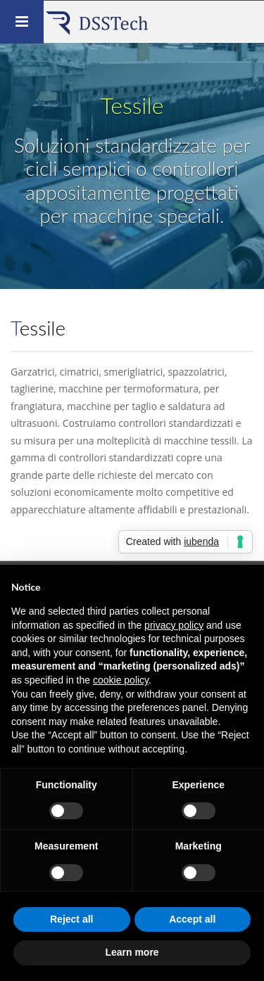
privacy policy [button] (173, 625)
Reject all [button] (71, 919)
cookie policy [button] (121, 680)
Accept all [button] (192, 919)
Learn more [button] (131, 952)
